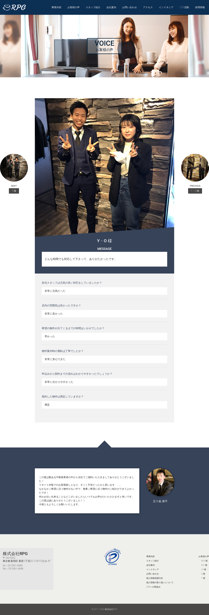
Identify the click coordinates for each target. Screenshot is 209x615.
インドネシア (166, 7)
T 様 (203, 578)
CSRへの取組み (153, 587)
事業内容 (56, 7)
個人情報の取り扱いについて (159, 582)
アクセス (148, 7)
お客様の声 (73, 7)
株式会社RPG (15, 553)
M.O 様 (204, 561)
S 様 (203, 574)
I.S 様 (203, 569)
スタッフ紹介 (93, 7)
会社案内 (111, 7)
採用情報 (200, 7)
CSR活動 (184, 7)
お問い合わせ (129, 7)
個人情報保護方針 (154, 578)
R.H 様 (204, 565)
